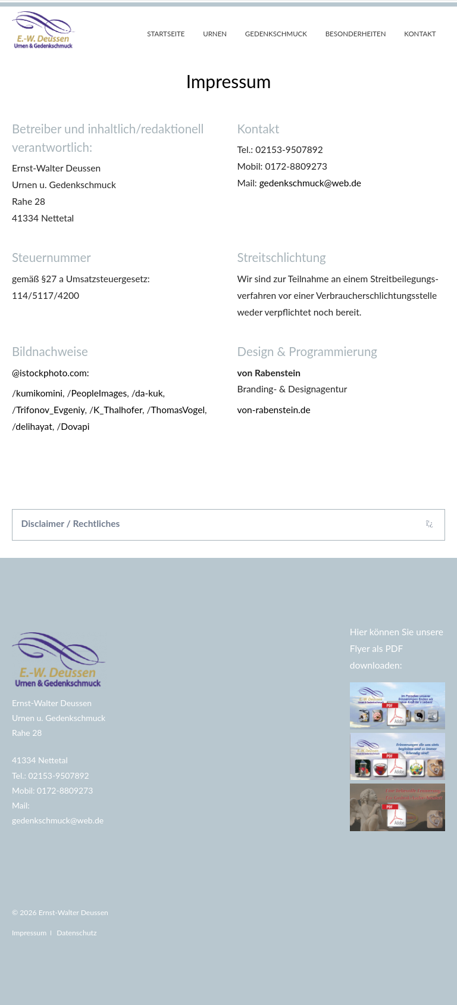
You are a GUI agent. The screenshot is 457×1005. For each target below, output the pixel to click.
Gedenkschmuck (276, 34)
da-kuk (149, 393)
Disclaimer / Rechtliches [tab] (70, 523)
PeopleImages (99, 393)
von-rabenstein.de (274, 409)
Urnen (215, 34)
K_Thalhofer (117, 409)
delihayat (33, 426)
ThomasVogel (178, 409)
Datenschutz (76, 932)
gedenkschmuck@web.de (310, 182)
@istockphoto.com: (50, 372)
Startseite (165, 34)
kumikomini (39, 393)
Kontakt (420, 34)
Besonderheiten (355, 34)
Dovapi (75, 426)
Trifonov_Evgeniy (50, 409)
